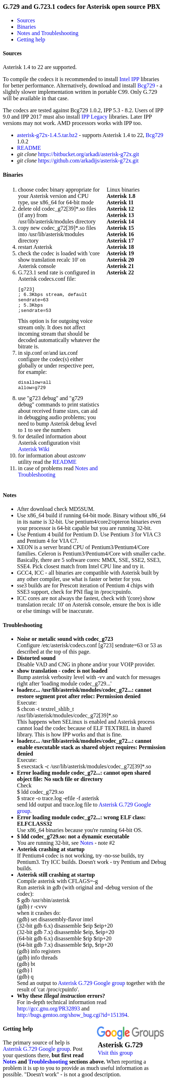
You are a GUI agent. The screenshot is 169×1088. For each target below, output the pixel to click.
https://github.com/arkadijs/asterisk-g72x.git (88, 161)
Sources (26, 20)
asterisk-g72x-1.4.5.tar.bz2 (47, 135)
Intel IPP (129, 79)
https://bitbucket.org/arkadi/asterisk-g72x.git (88, 154)
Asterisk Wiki (33, 457)
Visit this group (115, 1060)
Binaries (26, 27)
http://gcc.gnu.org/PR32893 (48, 1016)
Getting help (31, 39)
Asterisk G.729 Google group (91, 990)
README (29, 148)
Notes (9, 503)
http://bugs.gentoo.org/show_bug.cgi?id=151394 (72, 1022)
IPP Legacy (94, 117)
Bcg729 (146, 85)
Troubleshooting (22, 633)
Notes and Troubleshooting (47, 33)
